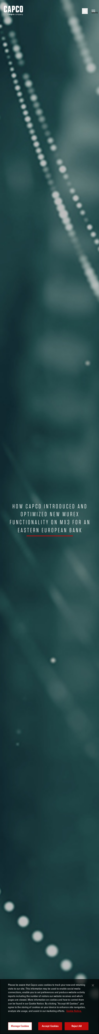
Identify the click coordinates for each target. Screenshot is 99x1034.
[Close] (93, 985)
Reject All (76, 1026)
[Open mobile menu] (93, 11)
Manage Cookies (20, 1026)
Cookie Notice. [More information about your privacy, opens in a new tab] (74, 1010)
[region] (49, 1006)
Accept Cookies (50, 1026)
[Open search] (85, 11)
